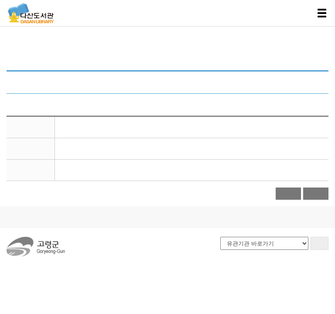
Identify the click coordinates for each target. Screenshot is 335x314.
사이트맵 (150, 217)
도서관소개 (29, 217)
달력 (290, 193)
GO (319, 243)
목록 (316, 193)
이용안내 (72, 217)
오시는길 (111, 217)
